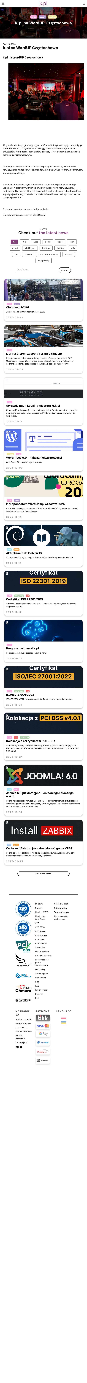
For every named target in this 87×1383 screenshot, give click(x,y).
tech (72, 242)
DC (16, 254)
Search (64, 270)
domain (28, 254)
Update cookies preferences (61, 917)
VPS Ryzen (30, 248)
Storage (46, 248)
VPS (24, 242)
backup (68, 254)
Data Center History (48, 254)
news (47, 242)
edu (73, 248)
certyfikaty (43, 260)
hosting (60, 248)
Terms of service (61, 912)
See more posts (43, 874)
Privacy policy (60, 908)
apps (35, 242)
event (15, 248)
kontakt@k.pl (21, 1042)
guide (60, 242)
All (14, 242)
